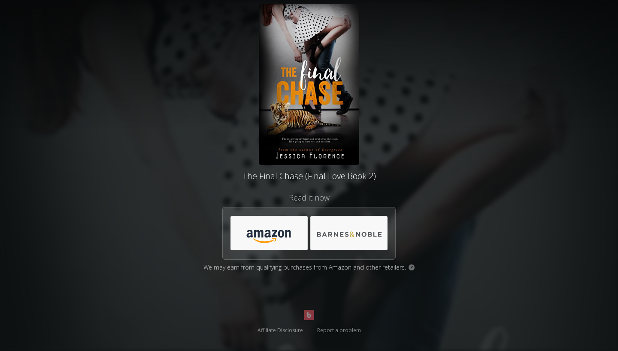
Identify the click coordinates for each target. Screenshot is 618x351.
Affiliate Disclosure (280, 330)
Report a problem (339, 330)
